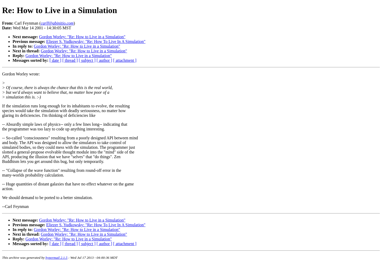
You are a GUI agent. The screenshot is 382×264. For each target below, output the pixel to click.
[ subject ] (87, 60)
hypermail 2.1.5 (57, 258)
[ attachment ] (124, 60)
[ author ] (104, 60)
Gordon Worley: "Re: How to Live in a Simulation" (82, 37)
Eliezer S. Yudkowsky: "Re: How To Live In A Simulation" (96, 41)
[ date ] (55, 60)
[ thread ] (70, 60)
